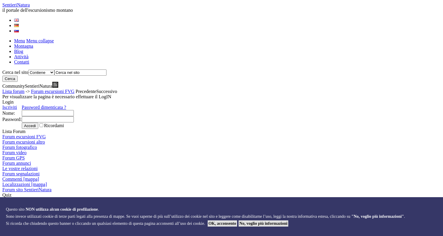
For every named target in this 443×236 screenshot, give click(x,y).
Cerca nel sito (15, 72)
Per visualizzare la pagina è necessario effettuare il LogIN (56, 96)
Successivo (106, 91)
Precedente (86, 91)
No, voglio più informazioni (263, 223)
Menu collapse (40, 40)
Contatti (21, 61)
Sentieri (16, 4)
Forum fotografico (19, 147)
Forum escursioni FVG (52, 91)
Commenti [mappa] (20, 179)
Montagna (23, 46)
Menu (19, 40)
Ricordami (54, 125)
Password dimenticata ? (44, 107)
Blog (18, 51)
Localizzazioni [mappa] (24, 184)
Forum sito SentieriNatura (26, 189)
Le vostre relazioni (20, 168)
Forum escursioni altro (23, 141)
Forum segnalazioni (21, 173)
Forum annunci (16, 163)
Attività (21, 56)
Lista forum (13, 91)
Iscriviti (9, 107)
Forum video (14, 152)
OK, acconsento (222, 223)
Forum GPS (13, 157)
